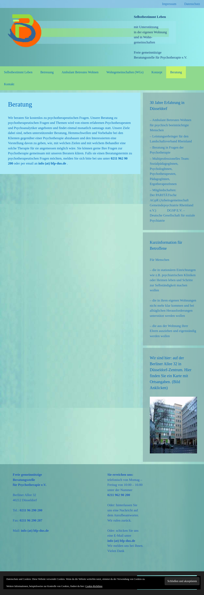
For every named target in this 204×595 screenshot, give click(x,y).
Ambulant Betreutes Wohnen (80, 72)
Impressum (169, 4)
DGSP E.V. (174, 210)
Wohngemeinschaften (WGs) (124, 72)
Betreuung (47, 72)
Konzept (156, 72)
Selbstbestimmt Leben (18, 72)
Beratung (176, 72)
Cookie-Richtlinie (93, 586)
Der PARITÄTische (163, 195)
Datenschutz (192, 4)
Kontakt (9, 84)
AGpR (154, 200)
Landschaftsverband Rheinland (171, 141)
